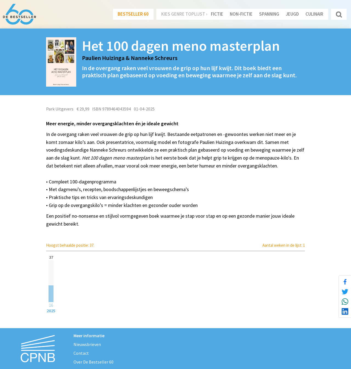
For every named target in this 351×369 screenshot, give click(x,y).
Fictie (217, 14)
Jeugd (292, 14)
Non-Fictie (241, 14)
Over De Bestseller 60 (93, 362)
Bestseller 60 (133, 14)
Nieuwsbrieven (87, 344)
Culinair (314, 14)
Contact (81, 353)
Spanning (269, 14)
